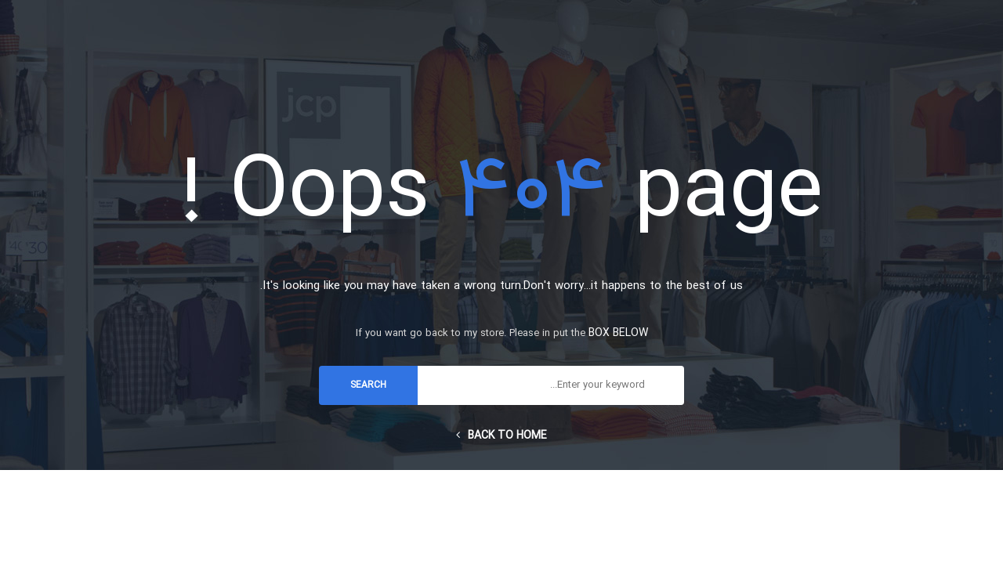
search (368, 385)
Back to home (501, 435)
